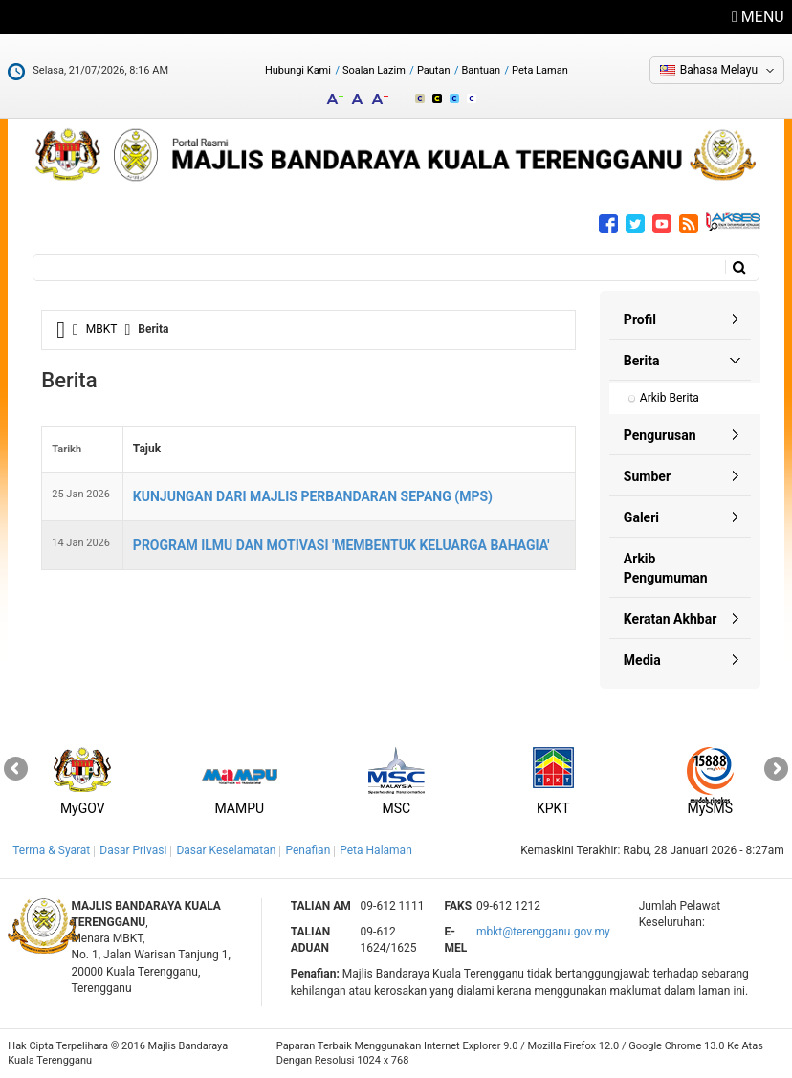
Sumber (647, 476)
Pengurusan (660, 435)
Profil (640, 319)
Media (642, 660)
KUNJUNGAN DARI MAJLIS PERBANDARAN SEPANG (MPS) (313, 496)
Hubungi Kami (298, 70)
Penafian (307, 850)
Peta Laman (540, 70)
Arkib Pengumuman (666, 568)
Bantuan (480, 70)
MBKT (102, 329)
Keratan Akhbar (670, 619)
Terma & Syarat (51, 850)
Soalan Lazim (374, 70)
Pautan (434, 70)
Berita (642, 360)
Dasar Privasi (132, 850)
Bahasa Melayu (719, 70)
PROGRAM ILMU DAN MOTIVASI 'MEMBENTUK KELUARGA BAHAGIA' (341, 545)
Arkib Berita (669, 398)
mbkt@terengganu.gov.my (543, 931)
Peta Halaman (376, 850)
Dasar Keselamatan (225, 850)
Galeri (641, 517)
